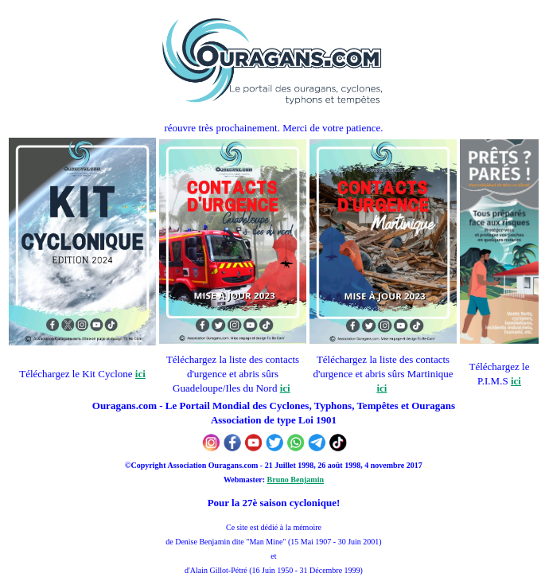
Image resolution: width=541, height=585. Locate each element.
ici (140, 374)
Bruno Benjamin (295, 479)
